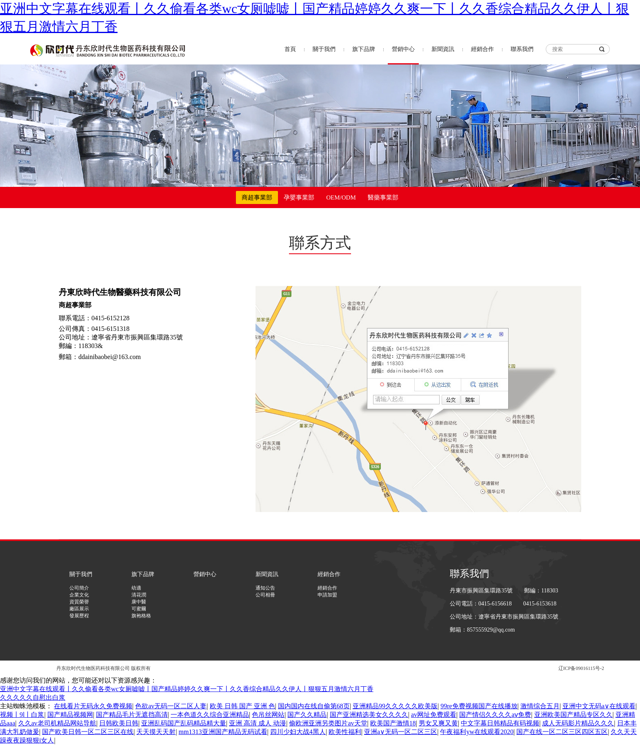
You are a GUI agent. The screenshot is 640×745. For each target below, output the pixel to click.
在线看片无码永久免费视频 (93, 706)
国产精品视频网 (70, 714)
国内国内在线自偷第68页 (314, 706)
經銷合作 (482, 49)
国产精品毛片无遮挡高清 (132, 714)
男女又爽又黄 (438, 723)
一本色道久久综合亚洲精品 (210, 714)
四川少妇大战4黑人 (298, 731)
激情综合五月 (540, 706)
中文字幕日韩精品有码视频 (500, 723)
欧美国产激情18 (393, 723)
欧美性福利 (345, 731)
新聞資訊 (442, 49)
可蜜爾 (138, 609)
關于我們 (324, 49)
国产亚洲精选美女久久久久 (369, 714)
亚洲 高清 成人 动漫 (257, 723)
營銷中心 (403, 49)
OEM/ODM (341, 197)
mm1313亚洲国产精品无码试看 (223, 731)
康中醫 (138, 602)
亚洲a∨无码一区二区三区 (400, 731)
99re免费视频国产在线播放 (478, 706)
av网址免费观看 (433, 714)
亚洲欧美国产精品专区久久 (573, 714)
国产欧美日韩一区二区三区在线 (87, 731)
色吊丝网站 (268, 714)
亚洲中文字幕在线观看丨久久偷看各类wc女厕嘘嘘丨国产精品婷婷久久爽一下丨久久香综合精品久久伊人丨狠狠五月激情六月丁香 (186, 688)
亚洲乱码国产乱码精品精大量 (183, 723)
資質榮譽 (79, 602)
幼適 (136, 588)
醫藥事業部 (383, 197)
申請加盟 (327, 595)
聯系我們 (522, 49)
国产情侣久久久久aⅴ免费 (495, 714)
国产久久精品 (307, 714)
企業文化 (79, 595)
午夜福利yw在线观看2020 (476, 731)
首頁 (290, 49)
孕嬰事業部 (299, 197)
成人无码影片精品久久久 (578, 723)
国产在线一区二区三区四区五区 (562, 731)
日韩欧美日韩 (118, 723)
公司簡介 (79, 588)
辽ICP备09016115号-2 (581, 668)
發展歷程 (79, 616)
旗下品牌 (363, 49)
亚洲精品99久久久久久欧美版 (395, 706)
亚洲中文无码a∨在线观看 (599, 706)
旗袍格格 (141, 616)
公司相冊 (265, 595)
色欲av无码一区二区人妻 (171, 706)
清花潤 (138, 595)
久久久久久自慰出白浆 (32, 697)
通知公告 (265, 588)
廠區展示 (79, 609)
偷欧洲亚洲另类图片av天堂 (328, 723)
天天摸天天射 (156, 731)
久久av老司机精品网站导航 (57, 723)
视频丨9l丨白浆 (22, 714)
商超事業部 (257, 197)
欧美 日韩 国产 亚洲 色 (242, 706)
